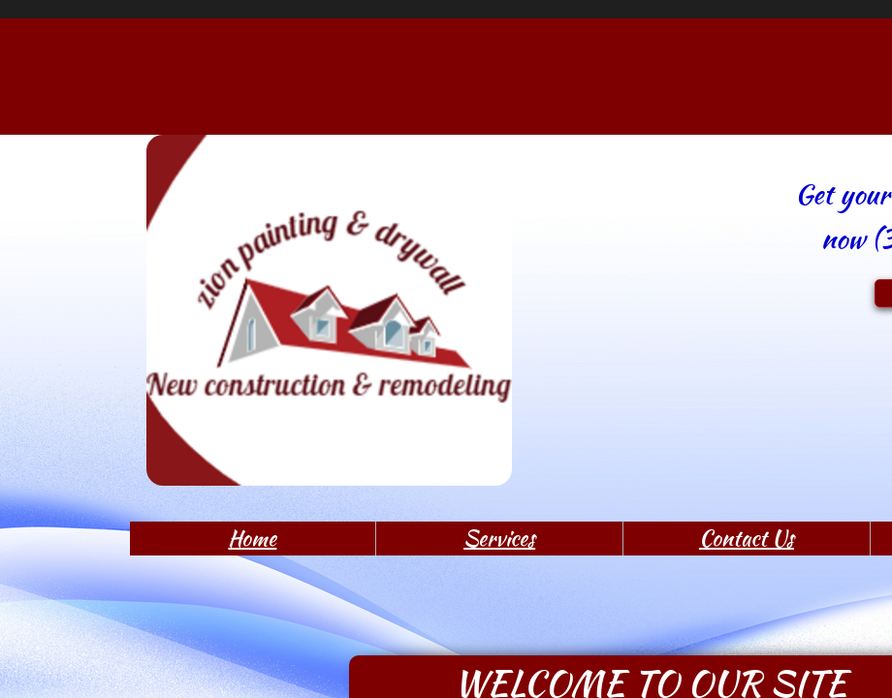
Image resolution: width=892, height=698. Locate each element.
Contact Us (746, 538)
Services (499, 538)
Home (252, 538)
